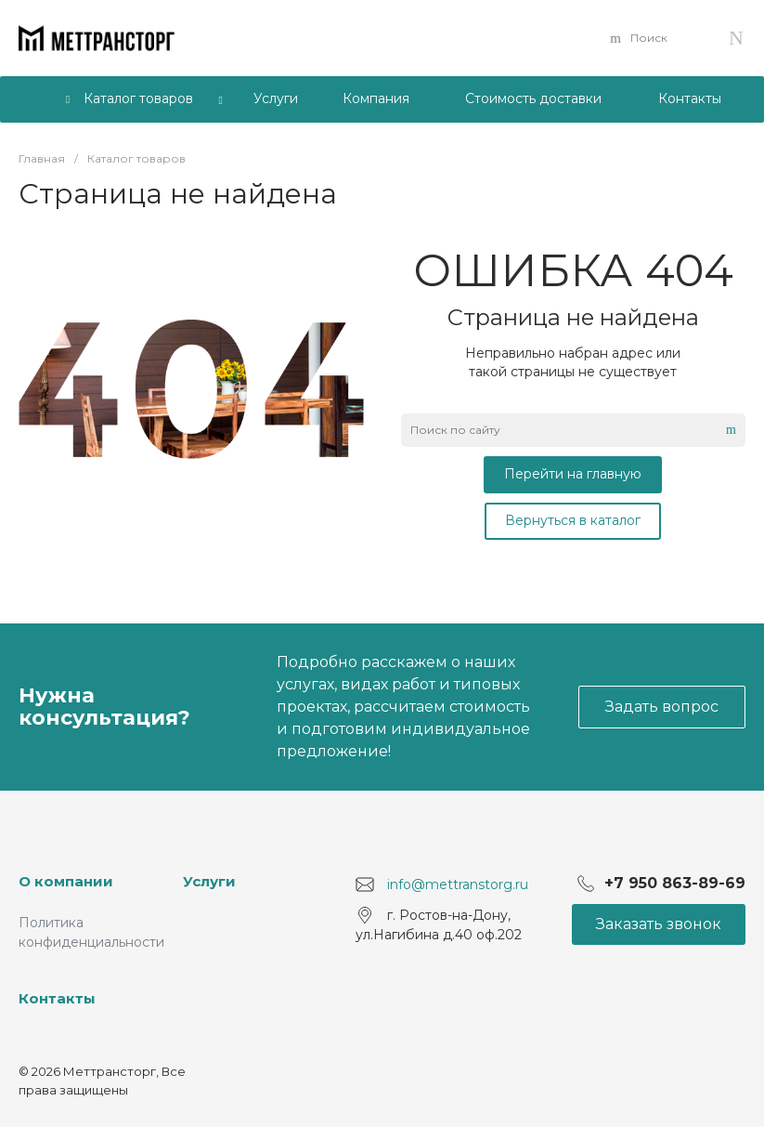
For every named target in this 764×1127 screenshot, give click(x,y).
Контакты (57, 998)
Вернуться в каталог (573, 520)
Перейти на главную (572, 473)
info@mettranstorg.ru (457, 883)
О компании (66, 881)
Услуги (209, 881)
